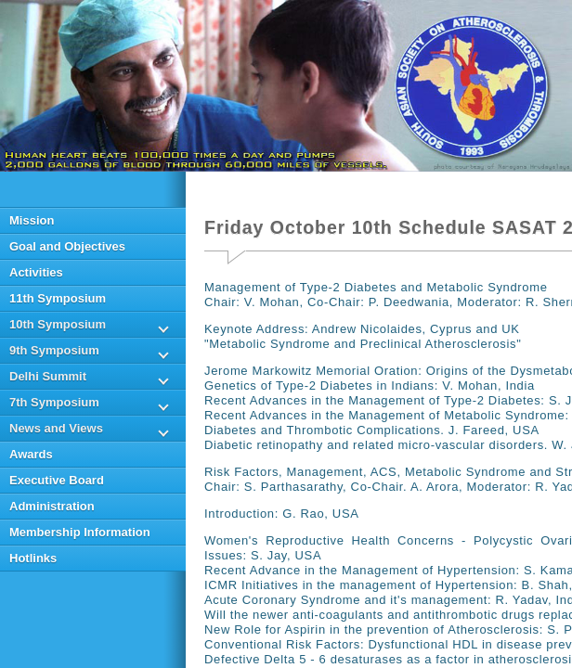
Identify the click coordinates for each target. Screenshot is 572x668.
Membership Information (79, 532)
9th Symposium (54, 350)
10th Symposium (57, 324)
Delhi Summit (47, 376)
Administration (52, 506)
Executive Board (56, 480)
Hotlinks (33, 558)
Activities (36, 272)
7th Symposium (54, 402)
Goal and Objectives (67, 246)
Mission (31, 220)
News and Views (56, 428)
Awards (31, 454)
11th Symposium (57, 298)
